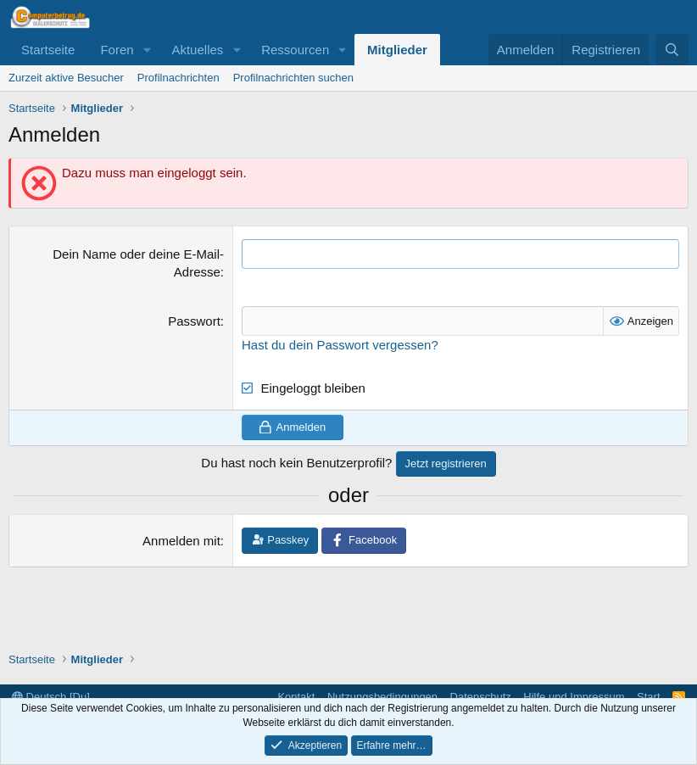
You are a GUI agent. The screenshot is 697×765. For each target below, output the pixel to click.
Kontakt (296, 696)
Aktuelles (197, 49)
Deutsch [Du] (51, 696)
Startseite (48, 49)
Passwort (194, 321)
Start (648, 696)
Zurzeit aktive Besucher (66, 77)
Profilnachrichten (178, 77)
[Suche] (672, 49)
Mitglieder (397, 49)
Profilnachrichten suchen (293, 77)
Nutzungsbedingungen (382, 696)
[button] (147, 49)
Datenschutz (480, 696)
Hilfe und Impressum (573, 696)
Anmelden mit (181, 540)
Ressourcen (295, 49)
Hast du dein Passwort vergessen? (340, 345)
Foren (116, 49)
